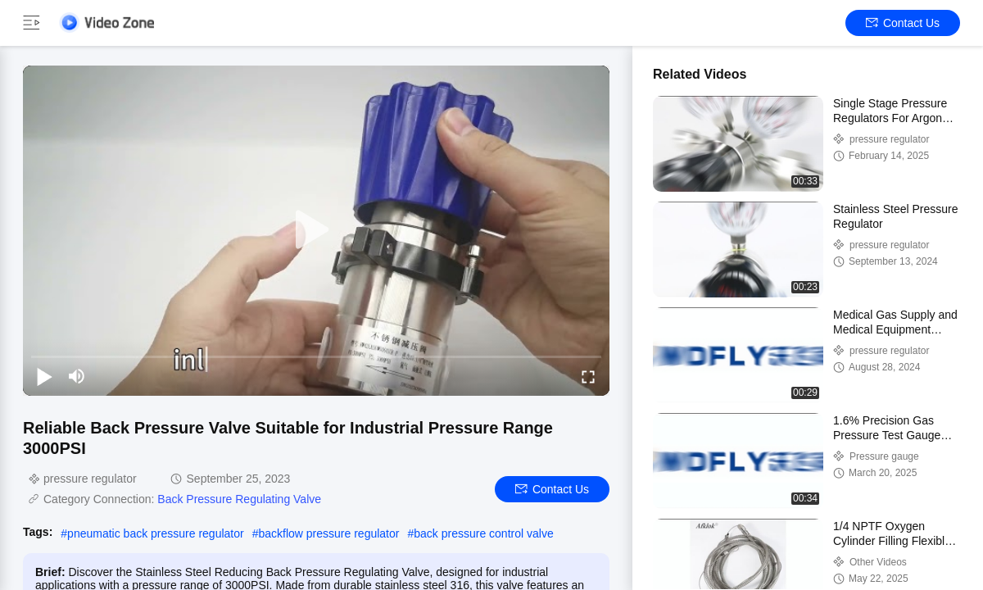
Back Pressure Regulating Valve (239, 499)
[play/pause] (44, 376)
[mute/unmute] (77, 376)
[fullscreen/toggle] (588, 376)
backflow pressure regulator (328, 533)
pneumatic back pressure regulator (155, 533)
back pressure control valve (483, 533)
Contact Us (903, 23)
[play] (316, 230)
